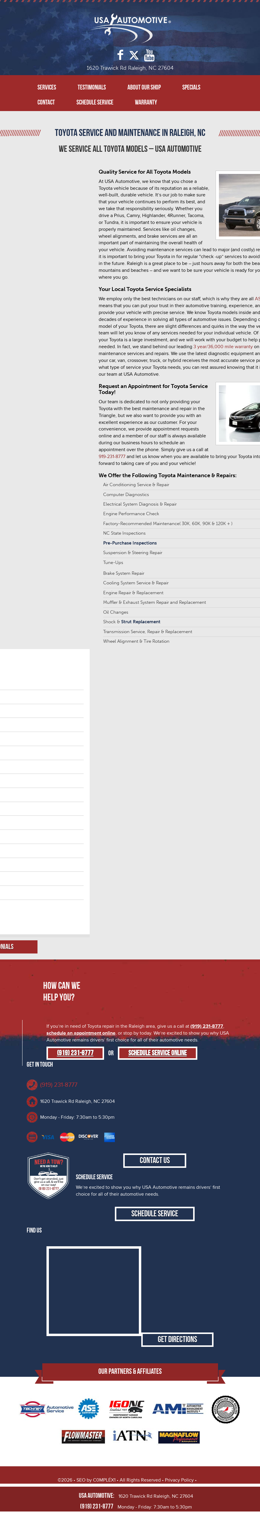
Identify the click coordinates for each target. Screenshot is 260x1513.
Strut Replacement (140, 621)
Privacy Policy (179, 1480)
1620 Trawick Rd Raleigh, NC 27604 (77, 1101)
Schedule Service (94, 102)
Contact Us (155, 1160)
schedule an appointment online (80, 1033)
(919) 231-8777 (206, 1026)
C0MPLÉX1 (104, 1480)
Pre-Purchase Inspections (130, 543)
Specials (191, 88)
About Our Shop (144, 88)
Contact (46, 102)
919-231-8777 (112, 457)
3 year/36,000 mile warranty (223, 347)
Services (46, 88)
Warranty (146, 102)
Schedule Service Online (157, 1053)
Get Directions (177, 1339)
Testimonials (92, 88)
